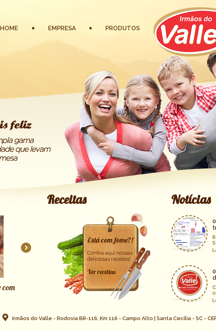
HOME (9, 28)
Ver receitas (101, 272)
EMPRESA (62, 28)
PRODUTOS (122, 28)
